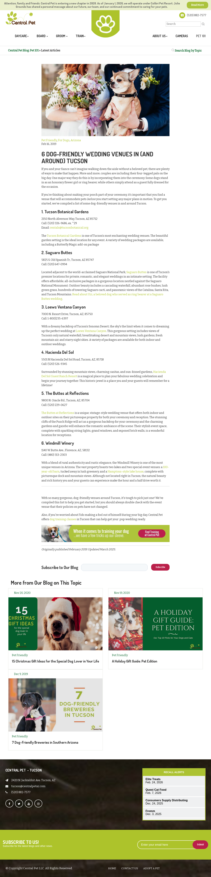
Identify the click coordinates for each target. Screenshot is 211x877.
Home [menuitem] (112, 868)
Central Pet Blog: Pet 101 (23, 50)
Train (80, 36)
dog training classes (63, 519)
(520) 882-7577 (196, 15)
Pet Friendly (49, 140)
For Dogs (64, 140)
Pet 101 (201, 36)
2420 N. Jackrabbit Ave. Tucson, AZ (33, 780)
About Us (159, 36)
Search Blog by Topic (188, 50)
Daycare (21, 36)
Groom (61, 36)
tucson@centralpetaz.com (28, 786)
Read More (197, 5)
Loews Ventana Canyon (91, 330)
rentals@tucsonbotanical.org (69, 227)
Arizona (76, 140)
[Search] (183, 23)
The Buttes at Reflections (57, 412)
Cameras (182, 36)
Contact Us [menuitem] (129, 868)
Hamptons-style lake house (126, 471)
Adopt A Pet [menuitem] (151, 868)
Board (41, 36)
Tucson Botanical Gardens (64, 235)
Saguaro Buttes (136, 272)
